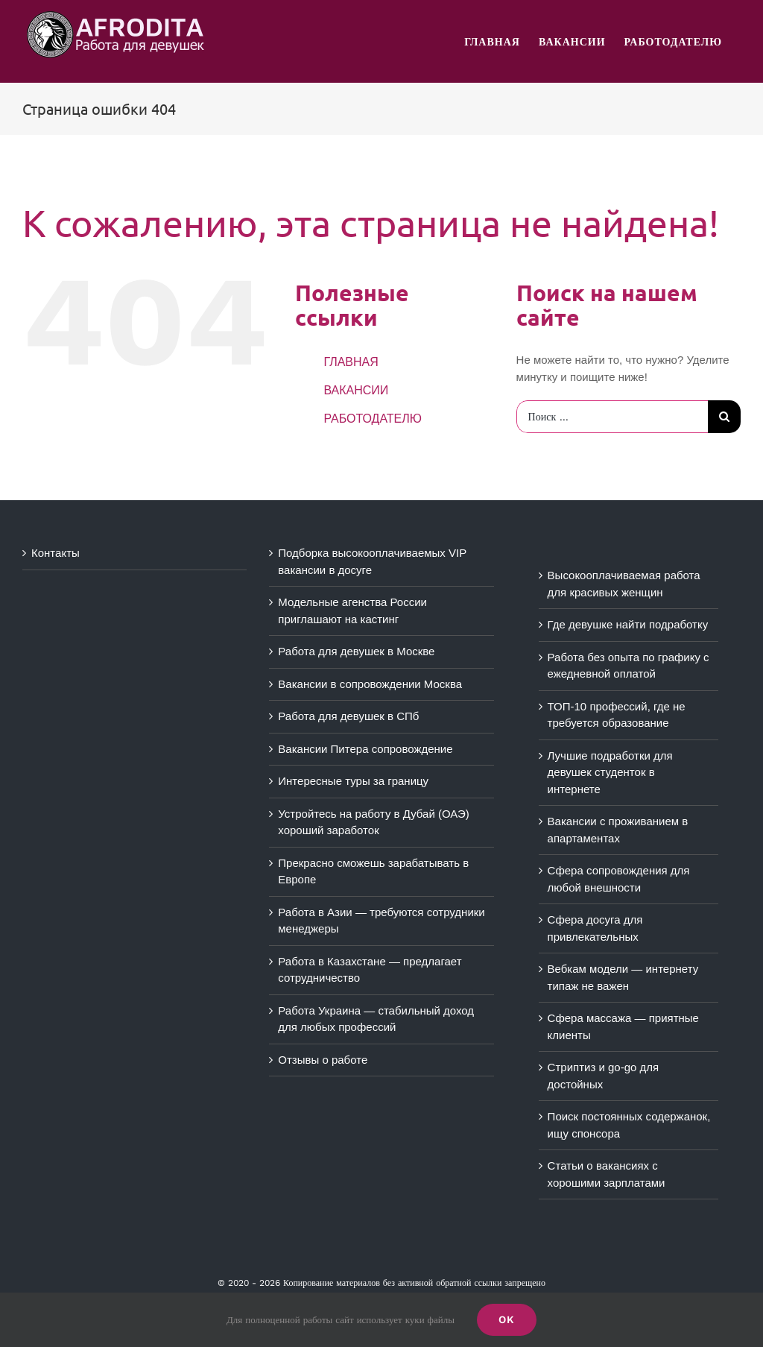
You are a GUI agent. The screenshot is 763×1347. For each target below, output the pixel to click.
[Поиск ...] (612, 416)
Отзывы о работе (322, 1059)
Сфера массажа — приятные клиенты (623, 1026)
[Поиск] (724, 416)
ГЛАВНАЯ (350, 362)
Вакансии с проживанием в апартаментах (618, 830)
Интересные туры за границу (353, 781)
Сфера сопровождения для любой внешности (619, 879)
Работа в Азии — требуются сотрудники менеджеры (381, 921)
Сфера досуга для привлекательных (595, 928)
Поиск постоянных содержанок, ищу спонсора (629, 1125)
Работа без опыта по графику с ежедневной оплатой (628, 666)
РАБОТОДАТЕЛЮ (372, 418)
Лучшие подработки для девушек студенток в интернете (610, 772)
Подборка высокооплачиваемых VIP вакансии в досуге (372, 561)
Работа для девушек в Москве (356, 651)
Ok (506, 1319)
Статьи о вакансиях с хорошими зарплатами (606, 1174)
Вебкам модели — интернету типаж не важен (623, 977)
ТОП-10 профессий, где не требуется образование (617, 715)
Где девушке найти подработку (628, 624)
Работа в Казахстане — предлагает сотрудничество (369, 970)
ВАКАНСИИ (355, 390)
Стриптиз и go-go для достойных (603, 1076)
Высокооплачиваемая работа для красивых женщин (624, 584)
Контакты (55, 552)
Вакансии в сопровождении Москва (370, 684)
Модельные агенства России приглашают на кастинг (352, 610)
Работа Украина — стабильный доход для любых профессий (376, 1019)
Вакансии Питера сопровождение (365, 748)
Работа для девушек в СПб (348, 716)
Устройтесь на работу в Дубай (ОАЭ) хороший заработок (373, 822)
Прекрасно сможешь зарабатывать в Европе (373, 871)
